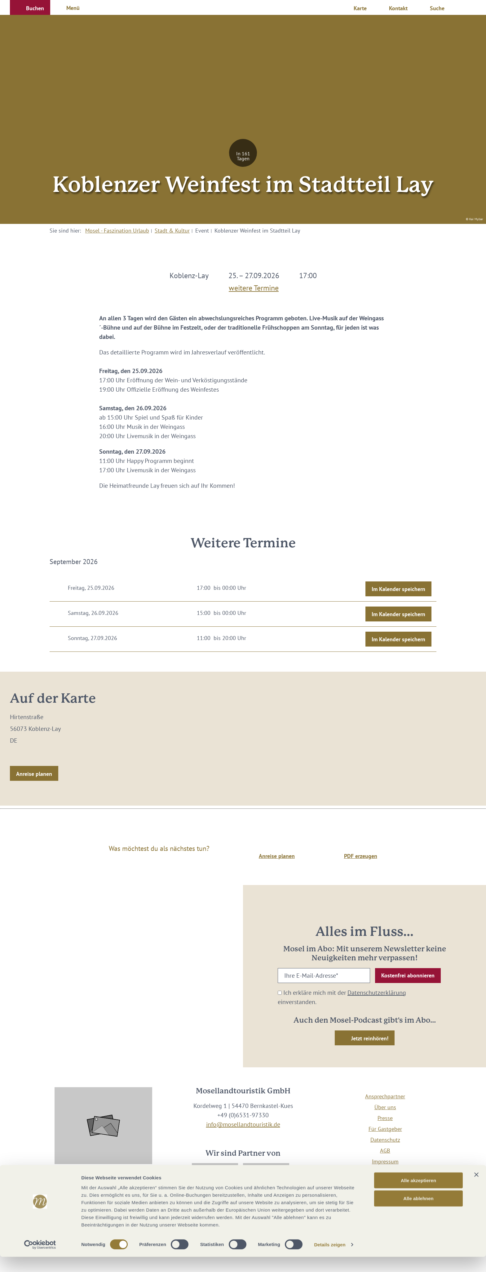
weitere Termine (254, 286)
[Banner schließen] (476, 1189)
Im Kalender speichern (398, 589)
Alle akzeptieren (418, 1195)
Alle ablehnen (418, 1213)
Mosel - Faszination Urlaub (117, 230)
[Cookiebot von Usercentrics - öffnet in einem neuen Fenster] (40, 1260)
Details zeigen (329, 1259)
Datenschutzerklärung (376, 993)
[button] (30, 7)
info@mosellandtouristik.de (243, 1124)
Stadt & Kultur (172, 230)
